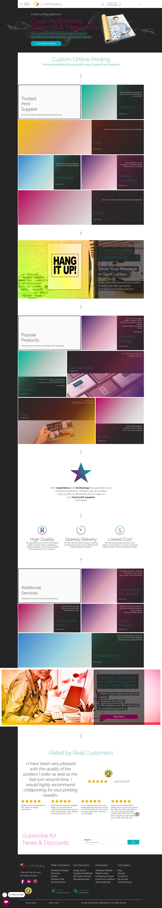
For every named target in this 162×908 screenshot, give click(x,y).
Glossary (121, 873)
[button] (24, 4)
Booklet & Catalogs (59, 870)
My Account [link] (123, 879)
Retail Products (102, 873)
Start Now (119, 716)
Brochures (55, 873)
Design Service (79, 870)
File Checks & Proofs (82, 876)
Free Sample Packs (81, 879)
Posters (54, 876)
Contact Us (123, 876)
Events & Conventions (105, 879)
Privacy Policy (31, 903)
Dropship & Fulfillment (82, 873)
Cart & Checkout (125, 882)
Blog (120, 870)
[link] (28, 894)
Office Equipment (102, 882)
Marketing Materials (103, 870)
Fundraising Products (104, 876)
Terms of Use (54, 903)
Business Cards (57, 879)
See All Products (58, 882)
